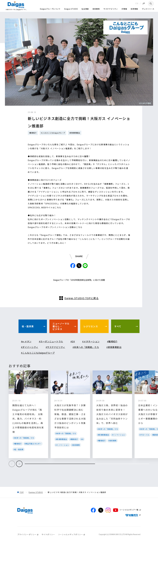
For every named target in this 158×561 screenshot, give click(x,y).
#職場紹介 (33, 133)
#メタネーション (91, 356)
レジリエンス (90, 341)
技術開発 (96, 9)
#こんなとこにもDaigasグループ (53, 133)
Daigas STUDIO (71, 9)
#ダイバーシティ (29, 362)
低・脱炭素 (28, 341)
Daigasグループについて (50, 9)
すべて (117, 341)
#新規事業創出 (74, 133)
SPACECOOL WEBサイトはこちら (44, 207)
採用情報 (134, 9)
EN (136, 3)
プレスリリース (148, 9)
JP (143, 3)
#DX (72, 356)
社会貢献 (85, 9)
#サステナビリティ (55, 362)
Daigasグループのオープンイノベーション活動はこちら (55, 227)
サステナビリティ (110, 9)
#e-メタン (26, 356)
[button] (19, 479)
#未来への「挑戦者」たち (86, 362)
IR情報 (124, 9)
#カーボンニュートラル (51, 356)
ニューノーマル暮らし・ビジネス (61, 341)
